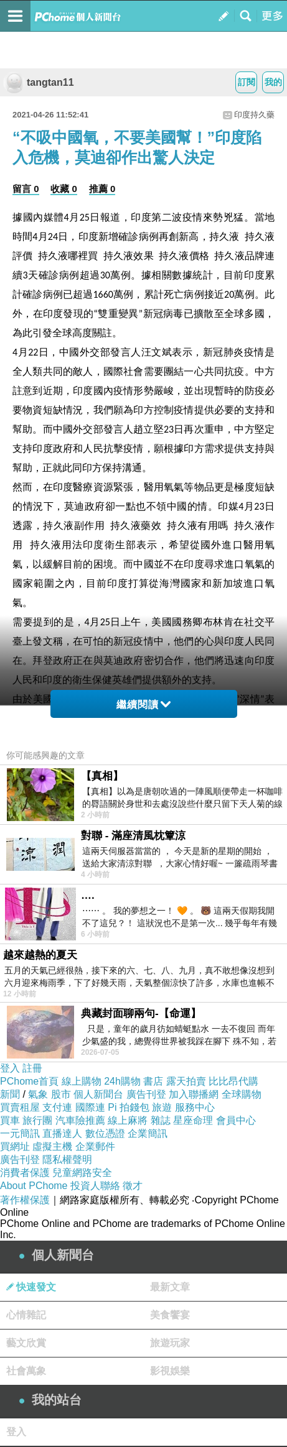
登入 (10, 1068)
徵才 (133, 1185)
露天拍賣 (186, 1081)
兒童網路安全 (82, 1172)
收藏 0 (63, 188)
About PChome (34, 1185)
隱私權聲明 (67, 1159)
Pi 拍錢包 (128, 1107)
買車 (10, 1120)
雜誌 (161, 1120)
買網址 (15, 1146)
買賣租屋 (20, 1107)
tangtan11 (38, 82)
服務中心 (195, 1107)
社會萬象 (26, 1371)
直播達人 (62, 1133)
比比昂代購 (233, 1081)
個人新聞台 (98, 1094)
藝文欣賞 (26, 1343)
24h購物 (122, 1081)
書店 (153, 1081)
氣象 (38, 1094)
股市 (61, 1094)
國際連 (90, 1107)
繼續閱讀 (143, 704)
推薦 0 (102, 188)
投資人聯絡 (95, 1185)
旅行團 (37, 1120)
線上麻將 (128, 1120)
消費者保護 (25, 1172)
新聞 (10, 1094)
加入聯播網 (194, 1094)
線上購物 (81, 1081)
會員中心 (236, 1120)
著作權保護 (25, 1200)
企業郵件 (95, 1146)
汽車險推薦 (80, 1120)
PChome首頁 (29, 1081)
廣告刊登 (146, 1094)
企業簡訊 (147, 1133)
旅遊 (162, 1107)
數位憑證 (105, 1133)
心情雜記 (26, 1315)
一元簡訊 (20, 1133)
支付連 (57, 1107)
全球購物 (241, 1094)
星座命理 (193, 1120)
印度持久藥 (254, 114)
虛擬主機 (52, 1146)
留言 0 (25, 188)
